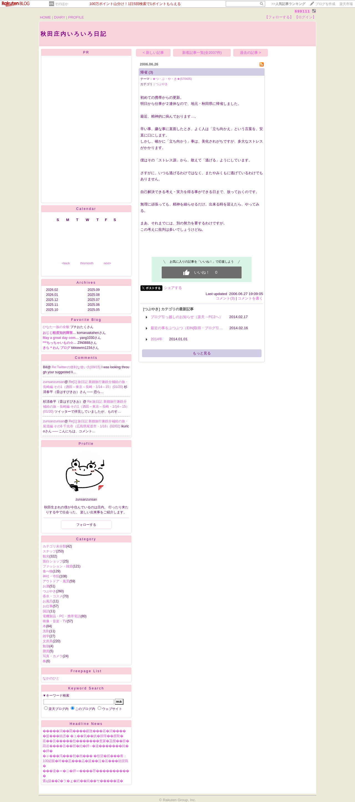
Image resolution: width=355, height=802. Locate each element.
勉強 (46, 646)
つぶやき (49, 591)
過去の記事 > (250, 52)
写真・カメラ (53, 656)
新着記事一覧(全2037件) (202, 52)
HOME (45, 17)
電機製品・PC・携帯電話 (62, 616)
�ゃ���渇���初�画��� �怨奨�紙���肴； (85, 756)
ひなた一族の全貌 (56, 327)
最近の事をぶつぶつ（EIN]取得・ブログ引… (187, 328)
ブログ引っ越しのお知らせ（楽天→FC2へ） (187, 317)
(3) (151, 72)
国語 (46, 611)
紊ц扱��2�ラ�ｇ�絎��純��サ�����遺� (83, 781)
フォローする (86, 525)
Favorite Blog (86, 320)
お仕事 (48, 606)
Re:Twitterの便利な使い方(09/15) (77, 367)
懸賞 (46, 651)
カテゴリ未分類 (54, 546)
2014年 (157, 339)
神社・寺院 (51, 576)
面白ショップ (53, 561)
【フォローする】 (279, 17)
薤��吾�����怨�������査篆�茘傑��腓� (86, 741)
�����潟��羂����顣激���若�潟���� (84, 731)
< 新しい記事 (153, 52)
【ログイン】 (305, 17)
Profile (86, 444)
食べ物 (48, 571)
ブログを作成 (325, 4)
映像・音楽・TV (55, 621)
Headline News (86, 724)
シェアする (173, 288)
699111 (302, 11)
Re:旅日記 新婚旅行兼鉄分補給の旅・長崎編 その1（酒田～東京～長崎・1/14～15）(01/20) (86, 406)
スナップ (49, 551)
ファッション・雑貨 (58, 566)
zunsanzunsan (53, 382)
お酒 (46, 586)
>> (288, 4)
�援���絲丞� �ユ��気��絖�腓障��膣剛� (83, 736)
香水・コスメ (53, 596)
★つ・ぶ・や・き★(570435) (172, 78)
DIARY (59, 17)
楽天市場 (346, 4)
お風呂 (48, 601)
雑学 (46, 636)
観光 (46, 556)
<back (66, 263)
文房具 (48, 641)
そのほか (61, 4)
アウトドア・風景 (56, 581)
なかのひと (51, 678)
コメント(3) (225, 298)
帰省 (144, 72)
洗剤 (46, 631)
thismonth (86, 263)
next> (107, 263)
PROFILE (76, 17)
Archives (86, 283)
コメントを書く (250, 298)
